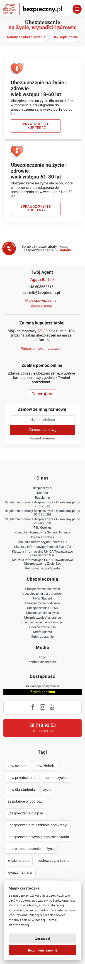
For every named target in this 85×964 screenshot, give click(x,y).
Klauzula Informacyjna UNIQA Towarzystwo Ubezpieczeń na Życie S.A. (42, 562)
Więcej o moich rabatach (41, 348)
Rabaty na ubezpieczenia (26, 37)
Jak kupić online (65, 37)
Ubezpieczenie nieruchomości (43, 622)
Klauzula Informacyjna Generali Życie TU (42, 547)
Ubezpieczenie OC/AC (42, 608)
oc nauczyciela (56, 777)
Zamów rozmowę (42, 430)
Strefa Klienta (42, 632)
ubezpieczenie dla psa (25, 813)
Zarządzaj (42, 938)
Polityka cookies (42, 537)
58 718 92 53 (42, 725)
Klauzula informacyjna (42, 438)
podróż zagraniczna (53, 860)
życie (47, 789)
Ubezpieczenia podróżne (42, 603)
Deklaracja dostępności (42, 686)
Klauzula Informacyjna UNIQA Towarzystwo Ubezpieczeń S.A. (42, 553)
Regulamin (42, 498)
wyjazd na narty (20, 872)
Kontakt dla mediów (43, 662)
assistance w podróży (24, 801)
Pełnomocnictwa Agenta (42, 568)
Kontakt (42, 493)
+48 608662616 (40, 287)
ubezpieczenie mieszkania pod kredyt (37, 825)
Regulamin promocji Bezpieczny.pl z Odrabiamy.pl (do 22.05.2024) (42, 521)
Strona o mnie (41, 306)
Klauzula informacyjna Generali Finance (42, 532)
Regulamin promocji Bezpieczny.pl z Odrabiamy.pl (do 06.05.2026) (42, 512)
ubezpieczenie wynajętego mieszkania (38, 837)
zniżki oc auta (18, 860)
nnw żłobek (45, 766)
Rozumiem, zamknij (42, 950)
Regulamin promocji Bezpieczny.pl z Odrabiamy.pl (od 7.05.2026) (42, 504)
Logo (42, 657)
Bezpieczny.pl (42, 488)
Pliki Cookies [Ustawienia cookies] (43, 527)
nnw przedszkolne (21, 777)
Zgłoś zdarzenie (42, 637)
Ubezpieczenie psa (42, 627)
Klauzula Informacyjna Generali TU (42, 542)
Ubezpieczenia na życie (42, 613)
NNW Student (42, 598)
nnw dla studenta (21, 789)
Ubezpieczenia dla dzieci (42, 589)
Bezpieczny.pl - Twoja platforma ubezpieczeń (32, 9)
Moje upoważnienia (40, 300)
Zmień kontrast (42, 692)
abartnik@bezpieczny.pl (41, 293)
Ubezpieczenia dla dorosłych (42, 594)
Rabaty (65, 250)
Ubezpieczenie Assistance (42, 618)
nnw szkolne (17, 766)
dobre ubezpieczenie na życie (31, 849)
